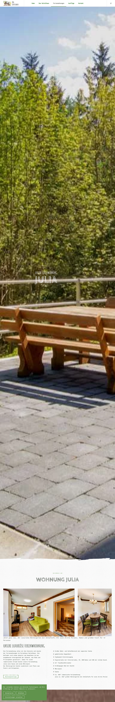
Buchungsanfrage (10, 676)
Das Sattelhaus (44, 3)
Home (33, 3)
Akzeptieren (9, 693)
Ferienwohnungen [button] (58, 3)
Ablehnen (21, 693)
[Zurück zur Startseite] (12, 3)
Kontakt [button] (80, 3)
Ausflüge (71, 3)
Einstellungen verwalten (14, 697)
